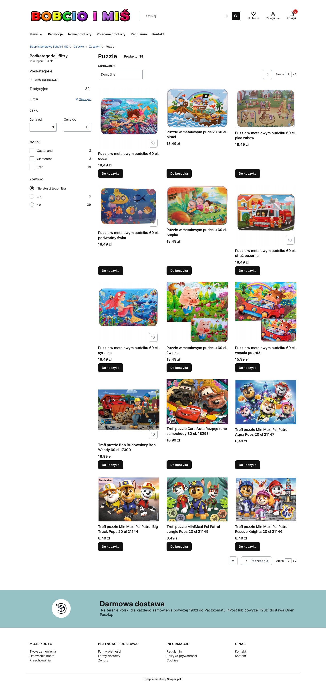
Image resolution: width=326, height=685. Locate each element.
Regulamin (174, 651)
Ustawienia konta (42, 656)
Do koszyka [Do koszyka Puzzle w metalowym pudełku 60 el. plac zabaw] (247, 173)
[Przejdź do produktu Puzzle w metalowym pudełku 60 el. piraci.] (197, 108)
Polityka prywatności (182, 656)
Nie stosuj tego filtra (51, 188)
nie (39, 205)
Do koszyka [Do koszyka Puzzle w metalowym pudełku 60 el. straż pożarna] (247, 270)
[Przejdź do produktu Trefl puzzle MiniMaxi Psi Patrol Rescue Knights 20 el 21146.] (265, 499)
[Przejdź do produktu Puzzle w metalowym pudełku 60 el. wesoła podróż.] (265, 312)
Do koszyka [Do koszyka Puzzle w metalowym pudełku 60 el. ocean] (110, 173)
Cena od (36, 119)
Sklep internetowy (161, 679)
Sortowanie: (106, 66)
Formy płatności (109, 651)
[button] (236, 16)
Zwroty (103, 660)
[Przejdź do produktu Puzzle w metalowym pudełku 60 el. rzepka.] (197, 205)
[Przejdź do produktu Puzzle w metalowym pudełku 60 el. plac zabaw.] (265, 108)
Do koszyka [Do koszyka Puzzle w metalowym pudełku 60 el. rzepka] (179, 270)
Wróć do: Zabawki (43, 80)
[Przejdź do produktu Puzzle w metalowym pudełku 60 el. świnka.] (197, 312)
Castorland (45, 150)
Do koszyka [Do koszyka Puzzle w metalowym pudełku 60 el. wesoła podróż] (247, 367)
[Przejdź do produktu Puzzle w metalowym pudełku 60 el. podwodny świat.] (128, 206)
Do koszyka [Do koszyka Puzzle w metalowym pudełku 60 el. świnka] (179, 367)
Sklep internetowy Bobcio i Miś (49, 46)
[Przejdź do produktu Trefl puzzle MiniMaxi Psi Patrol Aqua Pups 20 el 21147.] (265, 402)
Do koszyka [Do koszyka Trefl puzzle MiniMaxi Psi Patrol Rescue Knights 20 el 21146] (247, 546)
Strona (280, 74)
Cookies (172, 660)
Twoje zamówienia (43, 651)
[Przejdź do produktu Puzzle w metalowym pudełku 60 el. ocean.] (128, 118)
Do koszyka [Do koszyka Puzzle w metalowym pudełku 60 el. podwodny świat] (110, 270)
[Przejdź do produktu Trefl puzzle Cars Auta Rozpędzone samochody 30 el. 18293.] (197, 401)
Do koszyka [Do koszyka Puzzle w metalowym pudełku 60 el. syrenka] (110, 367)
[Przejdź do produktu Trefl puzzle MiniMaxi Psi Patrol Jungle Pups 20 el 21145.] (197, 499)
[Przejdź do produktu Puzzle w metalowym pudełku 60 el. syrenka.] (128, 312)
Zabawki (94, 46)
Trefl (40, 167)
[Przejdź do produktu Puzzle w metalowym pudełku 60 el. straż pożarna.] (265, 215)
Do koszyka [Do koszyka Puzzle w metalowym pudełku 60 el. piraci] (179, 173)
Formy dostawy (109, 656)
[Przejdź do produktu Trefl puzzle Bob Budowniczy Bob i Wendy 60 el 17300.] (128, 410)
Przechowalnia (40, 660)
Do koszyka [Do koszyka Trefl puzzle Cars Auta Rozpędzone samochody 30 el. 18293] (179, 465)
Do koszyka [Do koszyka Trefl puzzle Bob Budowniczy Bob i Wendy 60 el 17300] (110, 465)
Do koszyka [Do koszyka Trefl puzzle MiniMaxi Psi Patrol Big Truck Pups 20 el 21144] (110, 546)
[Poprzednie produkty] (256, 560)
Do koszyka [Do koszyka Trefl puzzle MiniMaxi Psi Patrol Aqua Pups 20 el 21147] (247, 465)
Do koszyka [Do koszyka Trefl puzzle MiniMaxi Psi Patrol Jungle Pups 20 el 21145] (179, 546)
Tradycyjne (60, 88)
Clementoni (45, 159)
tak (39, 196)
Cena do (70, 119)
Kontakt (240, 651)
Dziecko (78, 46)
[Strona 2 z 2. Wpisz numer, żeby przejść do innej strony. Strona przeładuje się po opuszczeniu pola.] (288, 74)
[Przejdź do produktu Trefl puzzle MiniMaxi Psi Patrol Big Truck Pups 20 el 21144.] (128, 499)
